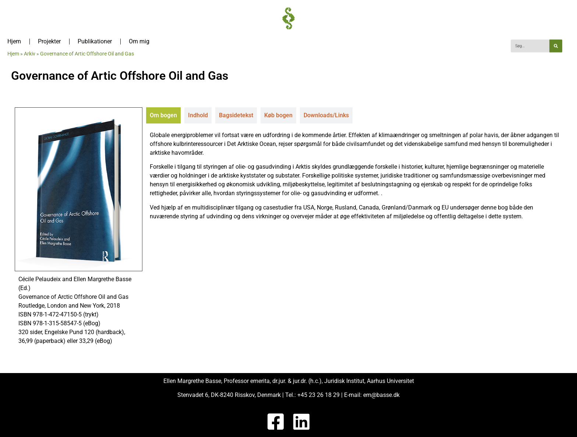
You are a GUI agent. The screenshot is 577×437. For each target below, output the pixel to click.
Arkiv (29, 54)
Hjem (14, 41)
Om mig (139, 41)
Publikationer (95, 41)
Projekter (49, 41)
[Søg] (555, 46)
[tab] (163, 115)
